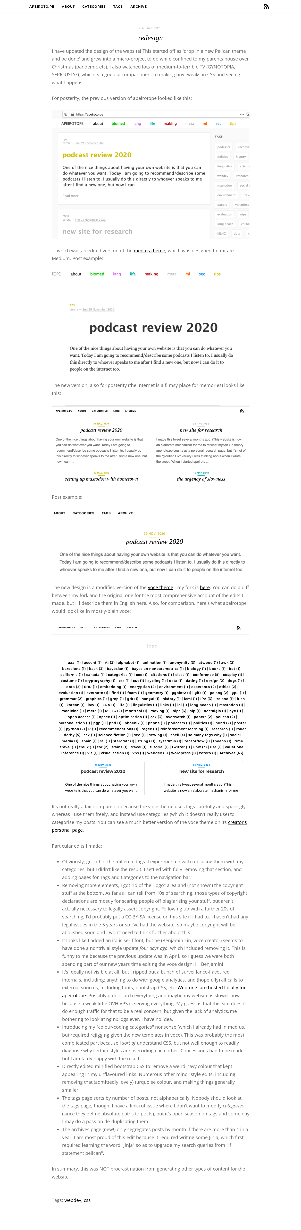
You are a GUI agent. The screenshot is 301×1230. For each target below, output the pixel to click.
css (87, 1200)
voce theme (160, 587)
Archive (139, 6)
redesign (150, 38)
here (205, 587)
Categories (94, 6)
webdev (72, 1200)
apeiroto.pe (42, 6)
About (69, 6)
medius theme (149, 250)
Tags (118, 6)
